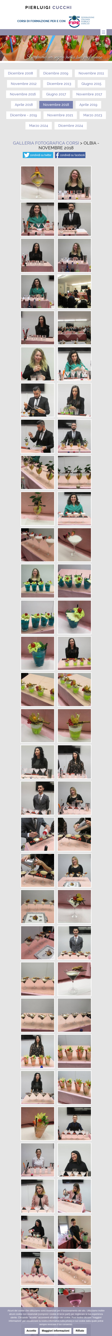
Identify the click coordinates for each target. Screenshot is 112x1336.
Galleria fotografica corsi (46, 142)
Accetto (31, 1330)
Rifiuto (80, 1330)
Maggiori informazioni (55, 1330)
